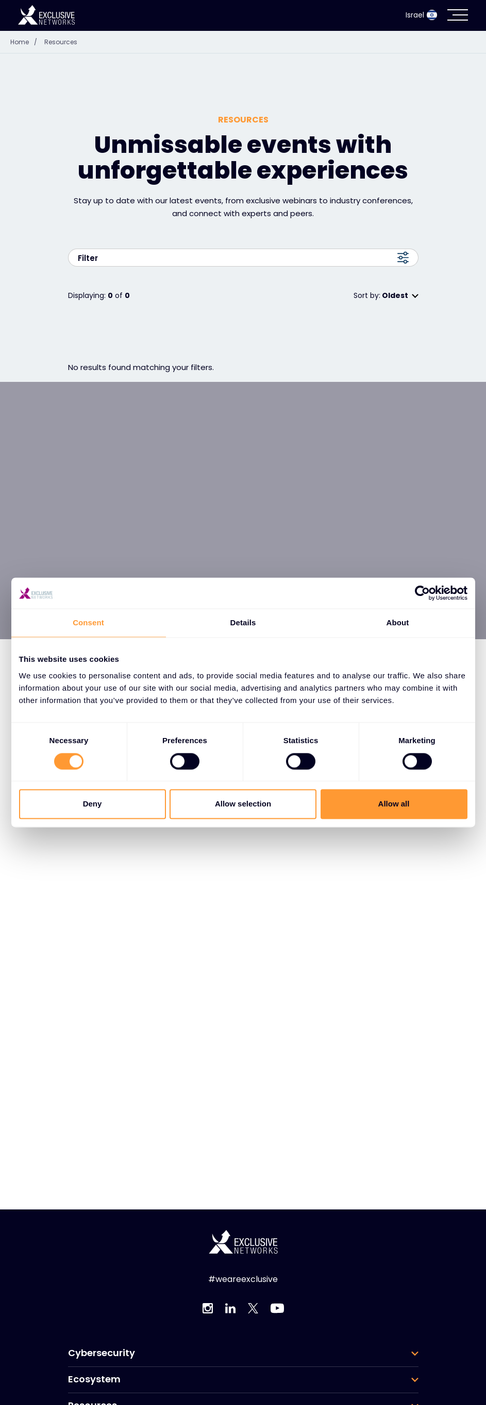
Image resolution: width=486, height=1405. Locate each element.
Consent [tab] (88, 622)
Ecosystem (94, 1379)
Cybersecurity (101, 1353)
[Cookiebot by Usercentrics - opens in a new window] (422, 593)
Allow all (394, 804)
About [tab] (398, 622)
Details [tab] (243, 622)
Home (26, 42)
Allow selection (243, 804)
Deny (92, 804)
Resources (60, 42)
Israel (421, 15)
